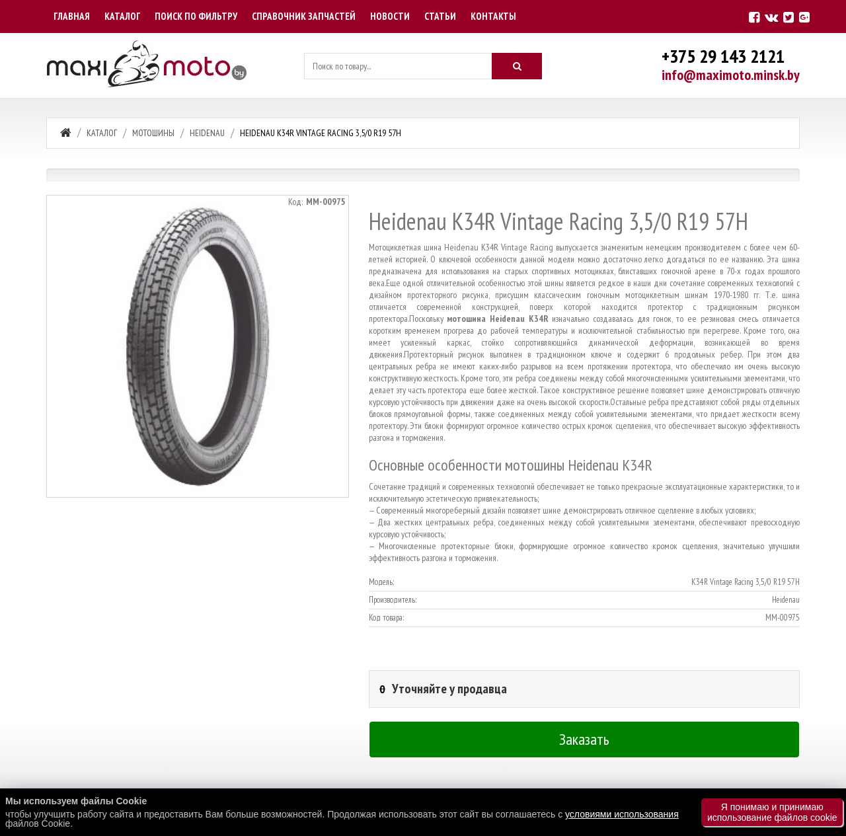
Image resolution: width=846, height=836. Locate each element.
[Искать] (517, 66)
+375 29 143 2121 (723, 56)
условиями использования (622, 814)
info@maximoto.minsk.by (731, 74)
